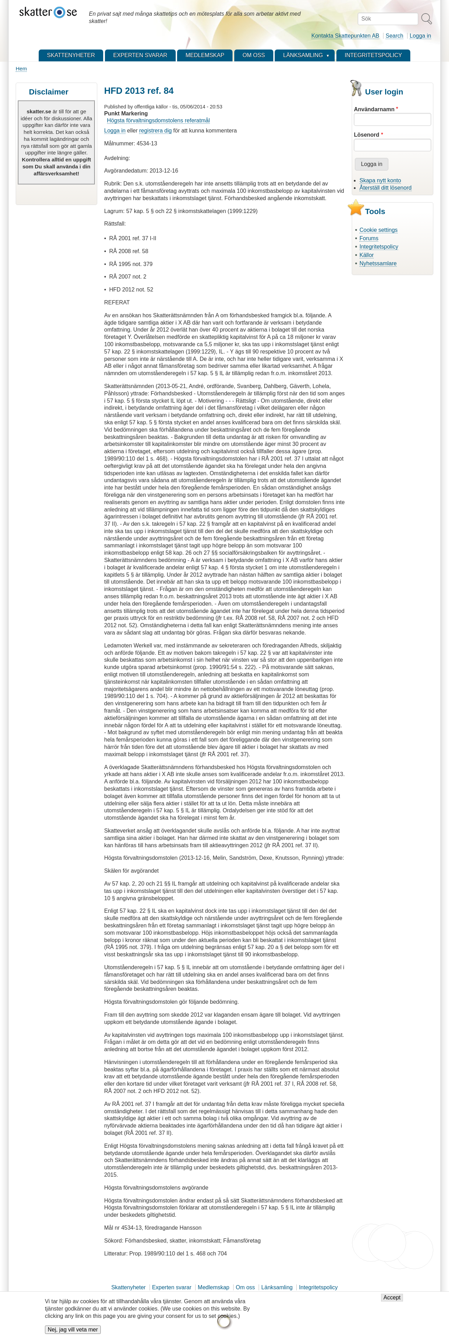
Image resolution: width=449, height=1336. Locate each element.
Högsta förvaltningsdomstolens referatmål (158, 120)
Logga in (420, 36)
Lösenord (366, 135)
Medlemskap (213, 1287)
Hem (21, 68)
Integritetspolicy (378, 247)
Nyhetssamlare (378, 263)
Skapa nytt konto (380, 180)
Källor (366, 255)
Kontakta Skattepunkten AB (345, 36)
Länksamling (277, 1287)
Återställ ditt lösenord (385, 188)
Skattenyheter (128, 1287)
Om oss (245, 1287)
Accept (392, 1300)
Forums (368, 238)
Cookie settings (378, 230)
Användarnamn (374, 109)
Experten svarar (171, 1287)
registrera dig (155, 131)
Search (394, 36)
